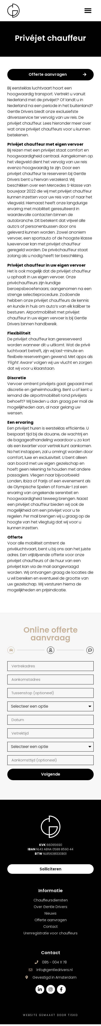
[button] (88, 10)
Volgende (50, 776)
